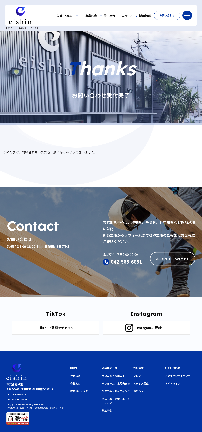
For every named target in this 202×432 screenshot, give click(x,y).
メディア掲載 (141, 383)
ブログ (137, 375)
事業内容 (91, 16)
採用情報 (145, 16)
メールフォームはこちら (172, 259)
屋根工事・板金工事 (113, 375)
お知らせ (138, 391)
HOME (9, 28)
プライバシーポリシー (178, 375)
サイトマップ (172, 383)
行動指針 (75, 375)
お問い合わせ (167, 15)
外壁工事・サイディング (116, 391)
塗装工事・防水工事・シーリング (116, 401)
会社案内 (75, 383)
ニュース (127, 16)
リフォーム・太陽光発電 (116, 383)
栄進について (64, 16)
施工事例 (109, 16)
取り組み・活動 (79, 391)
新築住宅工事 (109, 368)
